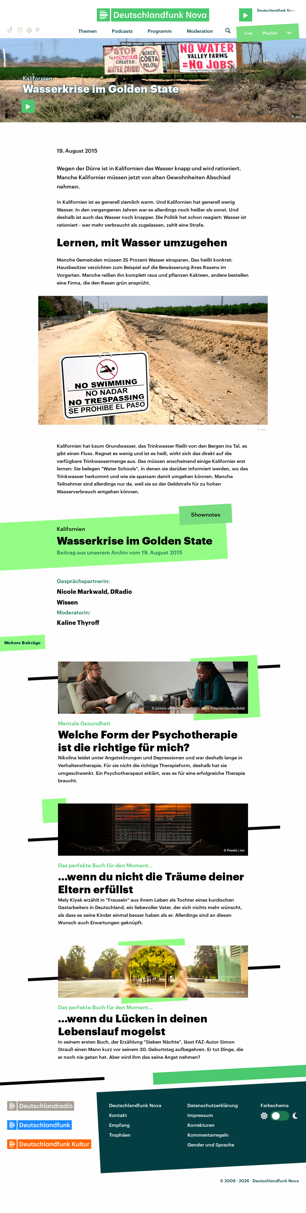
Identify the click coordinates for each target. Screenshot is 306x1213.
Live (248, 32)
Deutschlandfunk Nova (135, 1105)
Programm (160, 31)
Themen (87, 31)
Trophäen (120, 1135)
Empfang (119, 1125)
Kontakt (118, 1115)
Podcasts (122, 31)
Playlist (269, 32)
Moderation (200, 31)
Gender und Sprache (210, 1144)
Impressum (200, 1115)
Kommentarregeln (208, 1135)
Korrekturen (201, 1125)
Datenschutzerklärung (212, 1105)
